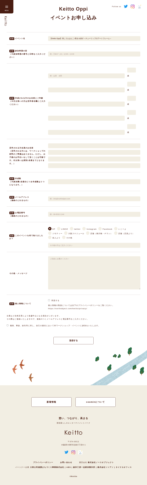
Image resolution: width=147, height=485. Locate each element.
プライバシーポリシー (43, 463)
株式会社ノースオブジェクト (101, 463)
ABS (69, 467)
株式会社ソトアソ (105, 467)
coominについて (95, 402)
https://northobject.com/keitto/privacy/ (67, 309)
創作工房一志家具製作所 (84, 467)
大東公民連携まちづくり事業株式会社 (47, 467)
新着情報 (51, 402)
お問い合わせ (66, 463)
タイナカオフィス (123, 467)
